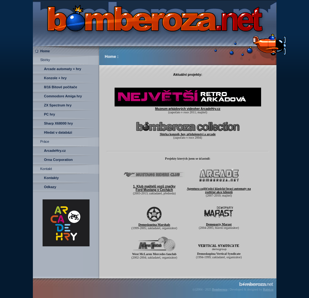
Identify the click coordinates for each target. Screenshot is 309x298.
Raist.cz (268, 289)
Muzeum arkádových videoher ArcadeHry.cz (187, 108)
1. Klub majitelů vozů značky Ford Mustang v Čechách (154, 188)
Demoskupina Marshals (154, 224)
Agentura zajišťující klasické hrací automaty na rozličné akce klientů (219, 190)
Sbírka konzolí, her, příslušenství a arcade (188, 134)
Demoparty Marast (219, 224)
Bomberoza (220, 289)
